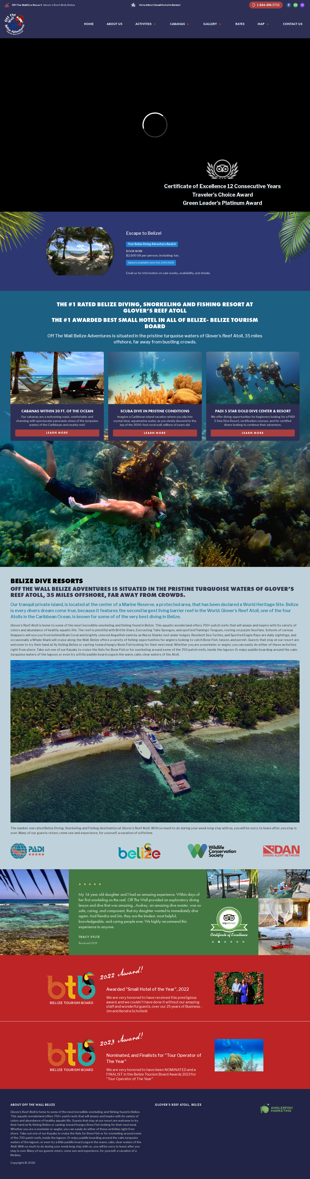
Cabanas (177, 24)
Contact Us (292, 24)
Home (89, 24)
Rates (239, 24)
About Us (114, 24)
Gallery (210, 24)
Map (261, 24)
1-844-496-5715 (266, 5)
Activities (143, 24)
